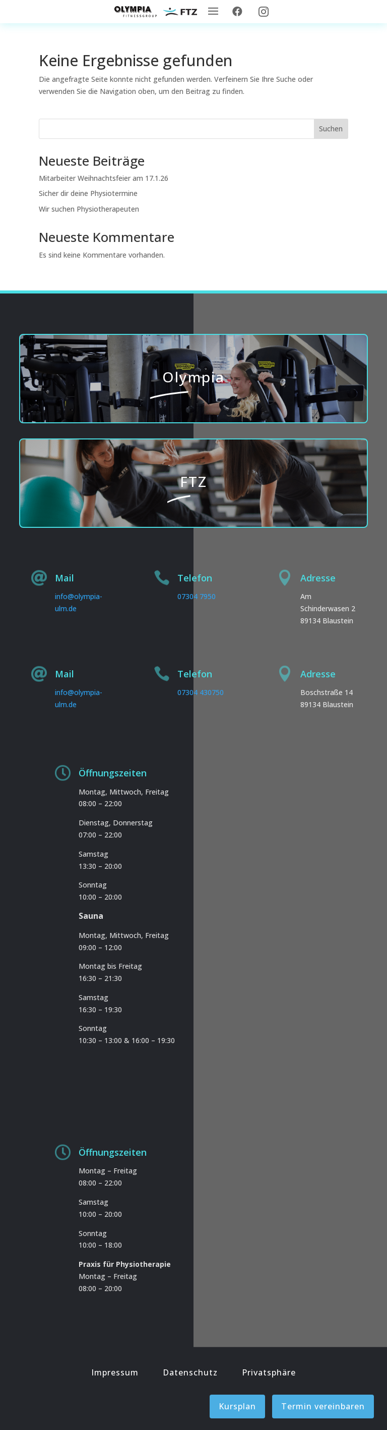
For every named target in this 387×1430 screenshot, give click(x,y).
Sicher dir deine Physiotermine (88, 193)
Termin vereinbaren (323, 1406)
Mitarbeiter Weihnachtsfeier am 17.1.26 (103, 178)
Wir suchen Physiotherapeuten (89, 209)
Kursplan (237, 1406)
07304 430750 (200, 692)
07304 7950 (196, 596)
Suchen (331, 128)
